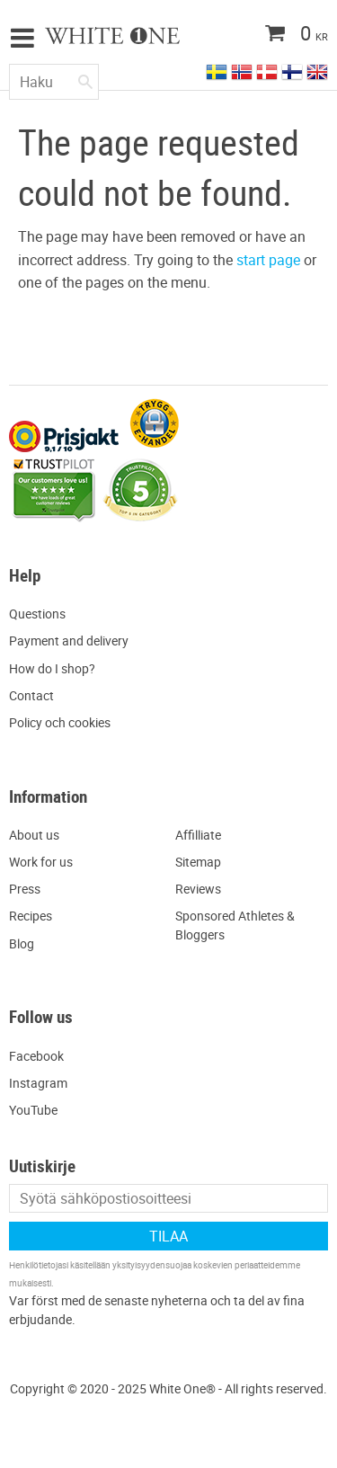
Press (24, 888)
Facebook (36, 1055)
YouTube (33, 1109)
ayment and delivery (73, 640)
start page (268, 260)
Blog (21, 943)
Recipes (30, 915)
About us (34, 834)
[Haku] (85, 78)
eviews (202, 888)
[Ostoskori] (260, 35)
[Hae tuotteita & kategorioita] (54, 82)
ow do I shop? (56, 668)
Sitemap (198, 861)
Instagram (38, 1082)
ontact (35, 695)
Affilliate (198, 834)
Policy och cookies (60, 722)
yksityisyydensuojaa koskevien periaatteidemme (206, 1265)
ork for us (46, 861)
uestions (42, 613)
